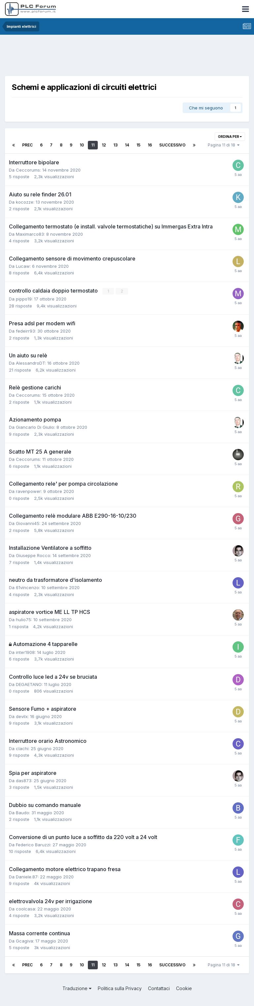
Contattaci (159, 988)
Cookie (184, 988)
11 (92, 144)
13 (115, 144)
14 (127, 144)
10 (82, 144)
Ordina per (230, 137)
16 (150, 144)
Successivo (172, 144)
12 (104, 144)
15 (138, 144)
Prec (27, 144)
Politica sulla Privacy (120, 988)
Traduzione (76, 988)
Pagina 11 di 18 (223, 144)
